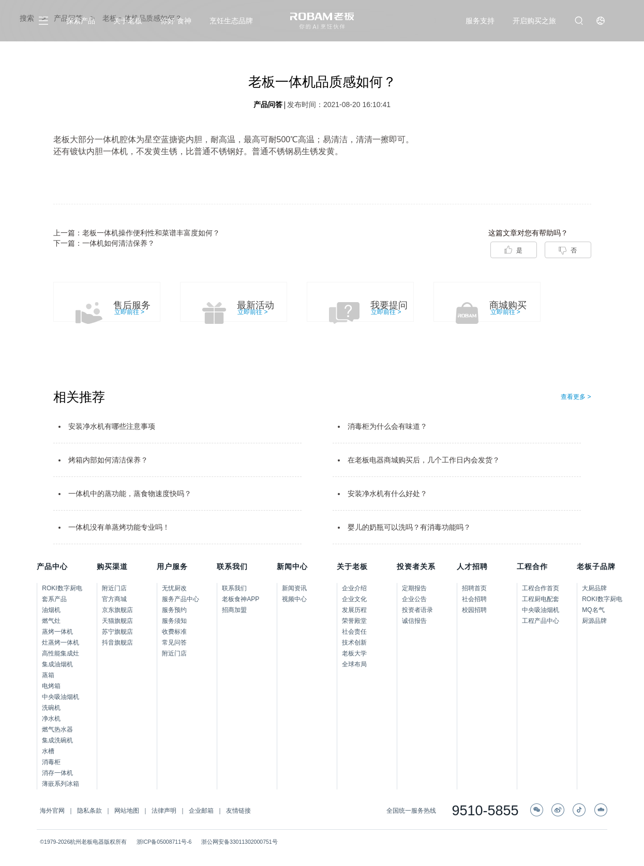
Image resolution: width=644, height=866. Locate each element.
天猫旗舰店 (117, 620)
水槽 (48, 751)
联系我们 (234, 588)
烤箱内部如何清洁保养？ (108, 460)
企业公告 (414, 599)
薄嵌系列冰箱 (60, 783)
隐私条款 (89, 810)
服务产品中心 (180, 599)
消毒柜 (51, 762)
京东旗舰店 (117, 610)
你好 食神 (175, 21)
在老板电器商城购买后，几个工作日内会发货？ (424, 460)
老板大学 (354, 653)
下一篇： (104, 243)
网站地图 (126, 810)
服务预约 (174, 610)
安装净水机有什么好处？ (387, 493)
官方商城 (114, 599)
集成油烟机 (57, 664)
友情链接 (238, 810)
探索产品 (80, 21)
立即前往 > (129, 312)
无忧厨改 (174, 588)
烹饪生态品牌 (231, 21)
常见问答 (174, 642)
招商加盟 (234, 610)
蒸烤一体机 (57, 631)
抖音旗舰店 (117, 642)
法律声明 (164, 810)
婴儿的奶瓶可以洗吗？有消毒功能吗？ (409, 527)
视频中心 (294, 599)
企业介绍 (354, 588)
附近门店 (114, 588)
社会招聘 (474, 599)
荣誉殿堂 (354, 620)
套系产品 (54, 599)
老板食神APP (240, 599)
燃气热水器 (57, 729)
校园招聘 (474, 610)
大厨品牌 (594, 588)
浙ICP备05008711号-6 (164, 842)
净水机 (51, 718)
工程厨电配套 (540, 599)
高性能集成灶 (60, 653)
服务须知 (174, 620)
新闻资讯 (294, 588)
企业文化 (354, 599)
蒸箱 (48, 675)
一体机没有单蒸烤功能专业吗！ (119, 527)
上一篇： (136, 233)
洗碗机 (51, 707)
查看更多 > (576, 397)
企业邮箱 (201, 810)
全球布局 (354, 664)
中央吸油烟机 (60, 696)
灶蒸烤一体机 (60, 642)
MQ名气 (593, 610)
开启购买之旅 (534, 21)
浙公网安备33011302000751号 (239, 842)
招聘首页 (474, 588)
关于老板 (127, 21)
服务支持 (480, 21)
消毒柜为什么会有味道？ (387, 426)
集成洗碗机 (57, 740)
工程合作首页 (540, 588)
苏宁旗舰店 (117, 631)
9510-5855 (485, 811)
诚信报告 (414, 620)
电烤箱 (51, 686)
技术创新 (354, 642)
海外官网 (52, 810)
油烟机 (51, 610)
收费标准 (174, 631)
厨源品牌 (594, 620)
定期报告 (414, 588)
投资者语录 (417, 610)
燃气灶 (51, 620)
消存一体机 (57, 773)
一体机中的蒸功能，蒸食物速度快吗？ (129, 493)
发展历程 (354, 610)
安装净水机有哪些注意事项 (111, 426)
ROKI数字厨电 (62, 588)
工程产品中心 (540, 620)
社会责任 (354, 631)
